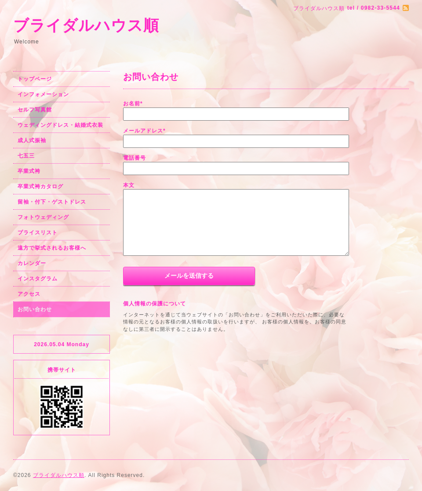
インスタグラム (38, 279)
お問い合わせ (35, 309)
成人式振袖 (32, 140)
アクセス (29, 294)
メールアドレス (144, 131)
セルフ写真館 (35, 110)
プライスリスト (38, 232)
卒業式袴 (29, 171)
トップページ (35, 79)
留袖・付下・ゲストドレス (52, 202)
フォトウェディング (43, 217)
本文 (129, 185)
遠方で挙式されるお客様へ (52, 248)
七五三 (26, 156)
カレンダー (32, 263)
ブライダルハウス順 (86, 25)
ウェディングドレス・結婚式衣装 (60, 125)
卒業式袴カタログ (40, 186)
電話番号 (134, 158)
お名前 (133, 103)
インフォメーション (43, 94)
